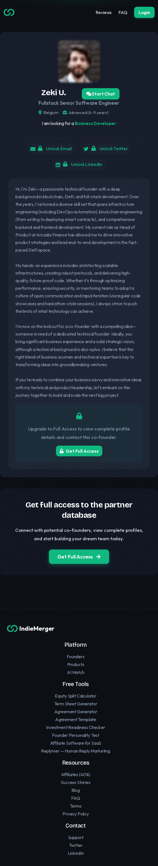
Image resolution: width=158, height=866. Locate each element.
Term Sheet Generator (75, 704)
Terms (76, 806)
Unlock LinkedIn (82, 166)
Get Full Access (79, 453)
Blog (75, 790)
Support (75, 837)
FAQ (122, 12)
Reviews (104, 12)
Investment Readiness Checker (75, 727)
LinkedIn (76, 853)
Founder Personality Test (75, 735)
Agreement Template (75, 719)
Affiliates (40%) (75, 774)
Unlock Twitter (111, 149)
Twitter (76, 845)
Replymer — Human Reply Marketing (75, 751)
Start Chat (100, 94)
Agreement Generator (75, 711)
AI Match (75, 672)
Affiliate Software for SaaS (75, 743)
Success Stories (76, 782)
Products (75, 664)
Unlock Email (53, 149)
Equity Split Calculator (75, 696)
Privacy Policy (75, 814)
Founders (76, 656)
